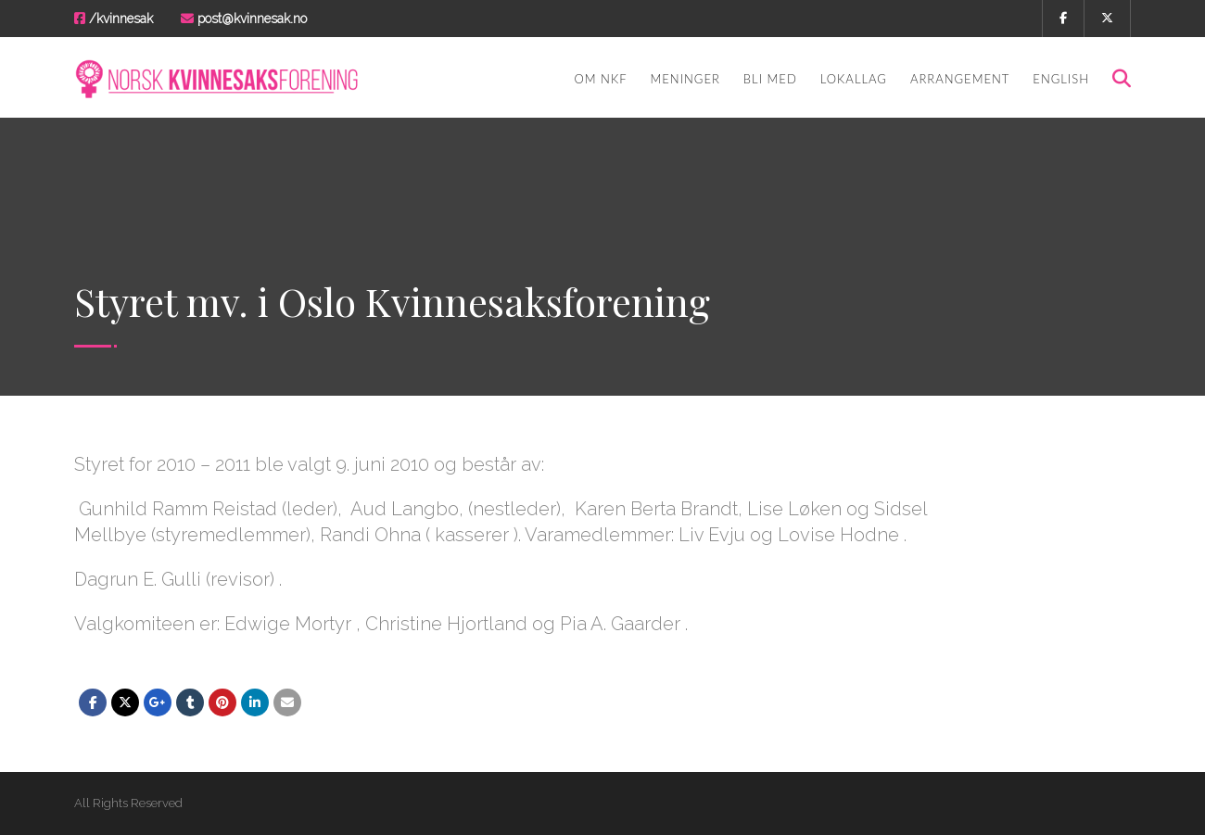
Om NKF (600, 78)
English (1061, 78)
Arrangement (959, 78)
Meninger (685, 78)
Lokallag (853, 78)
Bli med (770, 78)
